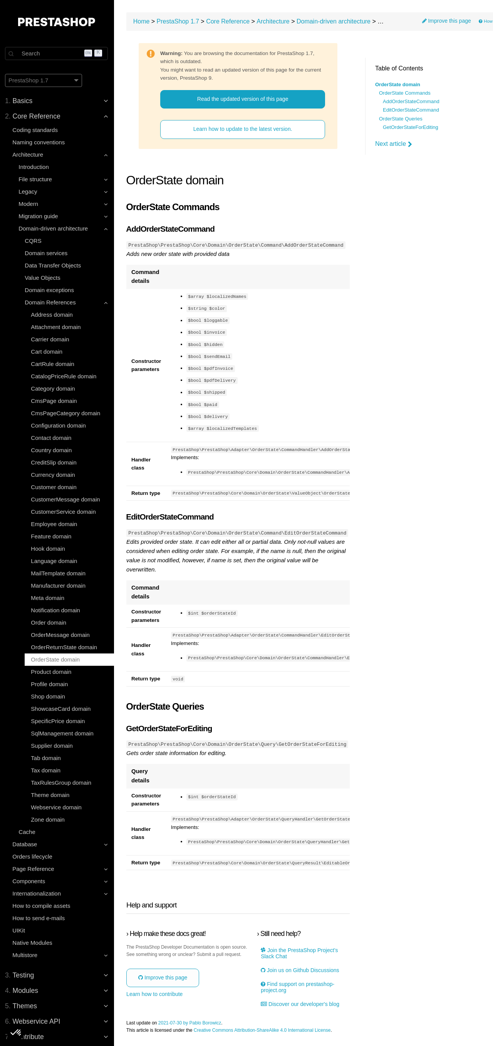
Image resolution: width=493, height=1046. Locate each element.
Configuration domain (59, 425)
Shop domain (49, 696)
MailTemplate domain (59, 573)
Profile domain (50, 684)
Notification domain (56, 610)
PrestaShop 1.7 (179, 21)
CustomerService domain (64, 511)
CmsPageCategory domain (66, 413)
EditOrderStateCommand (411, 110)
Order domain (49, 622)
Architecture (274, 21)
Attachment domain (57, 327)
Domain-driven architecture (335, 21)
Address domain (53, 314)
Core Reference (229, 21)
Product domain (52, 671)
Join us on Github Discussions (301, 970)
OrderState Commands (405, 93)
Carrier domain (51, 339)
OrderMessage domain (61, 635)
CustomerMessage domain (66, 499)
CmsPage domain (55, 401)
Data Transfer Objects (54, 265)
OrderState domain (56, 659)
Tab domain (47, 758)
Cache (28, 832)
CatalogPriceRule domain (64, 376)
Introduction (35, 167)
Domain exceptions (50, 290)
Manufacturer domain (59, 585)
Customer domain (54, 487)
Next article (393, 143)
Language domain (55, 561)
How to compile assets (42, 905)
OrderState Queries (401, 119)
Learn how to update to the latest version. (243, 129)
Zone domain (49, 819)
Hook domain (49, 548)
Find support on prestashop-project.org (298, 987)
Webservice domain (57, 807)
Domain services (47, 253)
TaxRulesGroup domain (62, 782)
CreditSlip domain (54, 462)
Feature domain (52, 536)
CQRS (34, 240)
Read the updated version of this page (243, 99)
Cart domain (48, 351)
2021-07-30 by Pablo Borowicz (191, 1022)
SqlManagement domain (63, 733)
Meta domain (48, 598)
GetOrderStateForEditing (410, 127)
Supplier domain (53, 745)
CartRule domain (53, 364)
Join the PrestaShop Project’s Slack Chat (300, 953)
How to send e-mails (39, 918)
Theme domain (51, 795)
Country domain (52, 450)
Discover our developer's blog (301, 1004)
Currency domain (54, 474)
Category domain (54, 388)
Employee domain (55, 524)
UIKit (19, 930)
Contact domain (52, 437)
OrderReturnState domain (65, 647)
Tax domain (47, 770)
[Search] (57, 53)
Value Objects (43, 277)
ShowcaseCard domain (62, 708)
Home (143, 21)
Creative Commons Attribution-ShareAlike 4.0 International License (263, 1030)
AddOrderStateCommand (411, 101)
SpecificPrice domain (59, 721)
